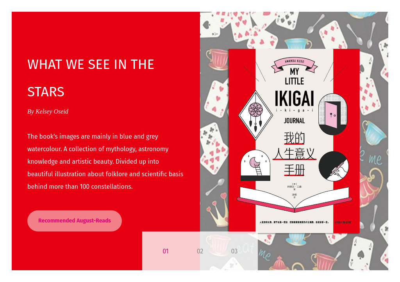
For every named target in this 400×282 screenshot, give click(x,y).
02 (200, 251)
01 (165, 251)
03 (234, 251)
